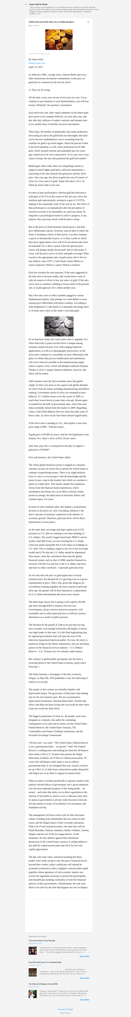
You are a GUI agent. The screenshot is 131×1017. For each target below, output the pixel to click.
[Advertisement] (100, 45)
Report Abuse (65, 1013)
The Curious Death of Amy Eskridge (42, 941)
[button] (88, 22)
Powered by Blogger (65, 1009)
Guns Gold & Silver (38, 4)
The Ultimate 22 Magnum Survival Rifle (43, 984)
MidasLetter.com (37, 63)
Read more (84, 956)
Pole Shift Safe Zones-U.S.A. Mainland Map (45, 962)
